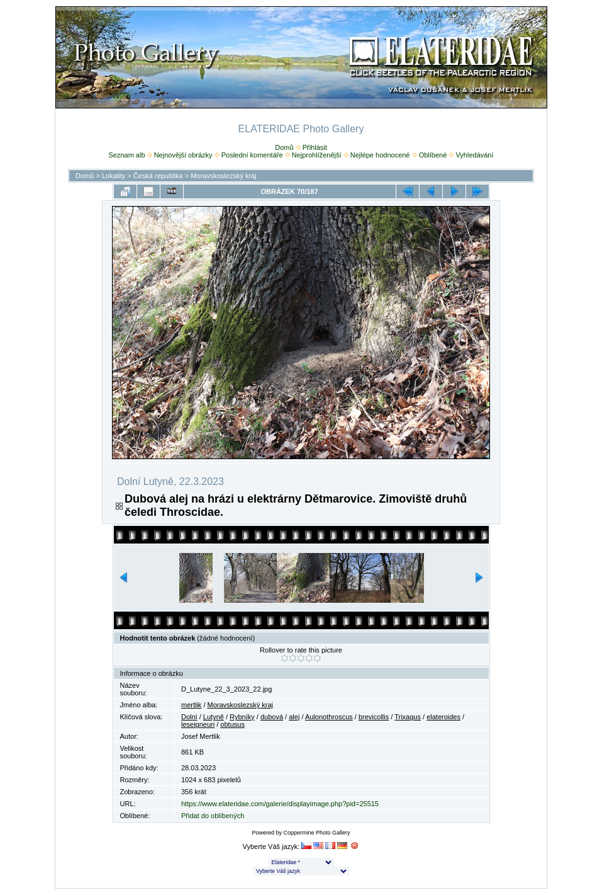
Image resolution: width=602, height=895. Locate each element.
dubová (271, 717)
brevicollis (374, 717)
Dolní (189, 717)
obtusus (232, 724)
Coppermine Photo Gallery (316, 832)
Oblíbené (433, 155)
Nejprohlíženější (317, 155)
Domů (284, 147)
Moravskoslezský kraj (224, 176)
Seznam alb (126, 155)
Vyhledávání (474, 155)
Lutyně (213, 717)
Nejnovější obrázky (183, 155)
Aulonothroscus (329, 717)
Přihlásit (315, 147)
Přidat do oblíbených (212, 815)
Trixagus (407, 717)
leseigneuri (198, 724)
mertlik (191, 705)
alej (294, 717)
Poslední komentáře (252, 155)
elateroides (443, 717)
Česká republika (158, 176)
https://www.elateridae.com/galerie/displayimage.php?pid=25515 (280, 803)
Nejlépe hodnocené (380, 155)
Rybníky (242, 717)
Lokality (113, 176)
